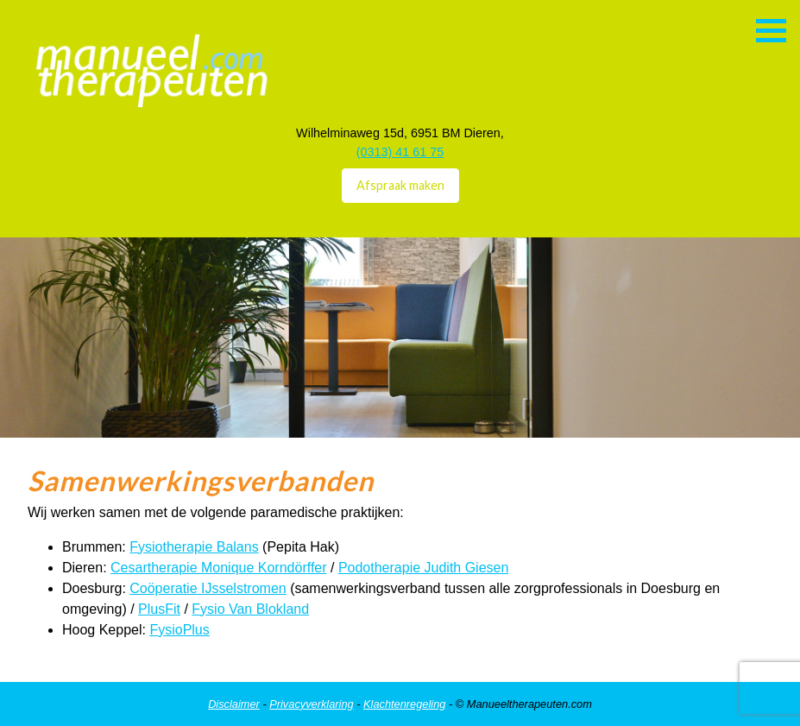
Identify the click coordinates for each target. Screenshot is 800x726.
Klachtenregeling (404, 704)
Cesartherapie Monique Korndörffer (218, 567)
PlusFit (159, 609)
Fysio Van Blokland (250, 609)
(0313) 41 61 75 (400, 152)
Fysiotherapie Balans (193, 547)
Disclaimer (234, 704)
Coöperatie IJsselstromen (207, 588)
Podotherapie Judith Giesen (423, 567)
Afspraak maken (400, 185)
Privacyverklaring (311, 704)
